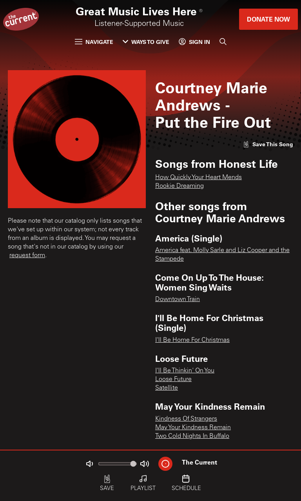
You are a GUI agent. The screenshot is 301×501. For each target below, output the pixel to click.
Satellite (166, 388)
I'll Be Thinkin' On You (184, 371)
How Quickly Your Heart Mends (198, 177)
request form (27, 255)
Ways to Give (146, 41)
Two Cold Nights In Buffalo (192, 436)
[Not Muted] (89, 463)
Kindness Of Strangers (186, 419)
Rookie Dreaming (179, 186)
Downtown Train (177, 299)
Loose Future (173, 379)
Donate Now (268, 19)
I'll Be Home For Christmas (192, 340)
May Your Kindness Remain (193, 428)
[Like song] (268, 144)
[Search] (223, 41)
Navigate (94, 41)
